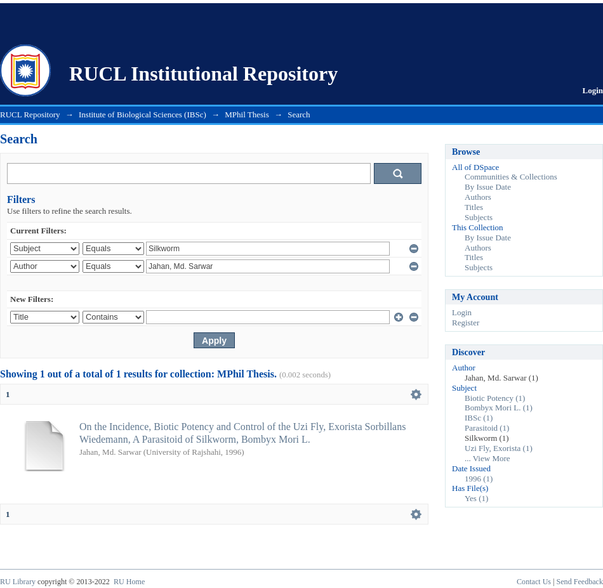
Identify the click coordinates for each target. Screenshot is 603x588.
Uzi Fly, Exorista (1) (499, 448)
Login (592, 90)
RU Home (129, 581)
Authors (478, 197)
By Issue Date (488, 187)
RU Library (18, 581)
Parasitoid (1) (487, 428)
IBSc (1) (479, 417)
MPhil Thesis (246, 114)
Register (465, 322)
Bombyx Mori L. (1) (499, 407)
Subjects (479, 217)
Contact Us (534, 581)
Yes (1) (476, 498)
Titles (474, 207)
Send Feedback (580, 581)
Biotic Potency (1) (495, 398)
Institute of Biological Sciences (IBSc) (142, 114)
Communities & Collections (511, 176)
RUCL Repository (30, 114)
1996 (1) (479, 478)
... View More (487, 458)
